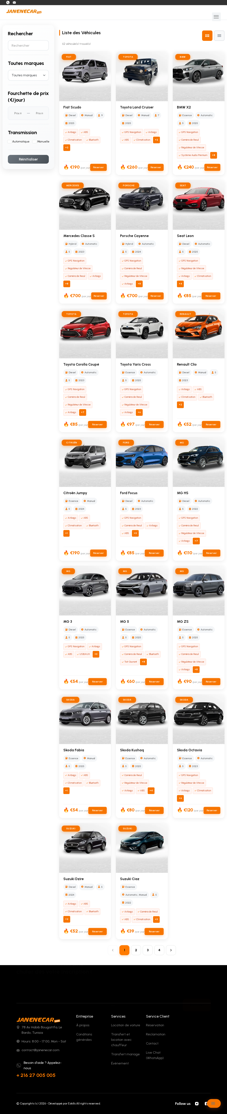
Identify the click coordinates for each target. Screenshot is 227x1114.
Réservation (155, 1025)
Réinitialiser (28, 159)
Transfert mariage (125, 1054)
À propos (82, 1025)
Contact (152, 1043)
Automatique (20, 141)
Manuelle (43, 141)
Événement (120, 1063)
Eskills (72, 1103)
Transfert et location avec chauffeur (121, 1039)
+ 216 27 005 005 (35, 1075)
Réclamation (155, 1034)
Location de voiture (125, 1025)
